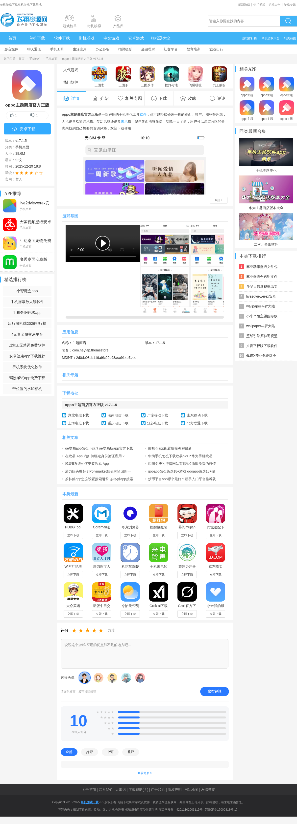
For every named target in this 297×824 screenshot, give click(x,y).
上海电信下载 (78, 423)
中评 (110, 752)
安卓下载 (23, 129)
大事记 (120, 790)
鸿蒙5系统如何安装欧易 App (87, 464)
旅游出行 (216, 49)
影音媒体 (11, 49)
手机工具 (57, 49)
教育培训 (193, 49)
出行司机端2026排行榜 (27, 323)
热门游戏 (259, 4)
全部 (69, 752)
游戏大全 (274, 4)
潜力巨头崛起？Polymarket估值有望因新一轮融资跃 (98, 471)
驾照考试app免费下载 (27, 378)
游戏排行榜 (249, 38)
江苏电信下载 (157, 423)
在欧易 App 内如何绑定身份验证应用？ (95, 456)
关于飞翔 (89, 790)
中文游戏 (111, 38)
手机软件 (35, 59)
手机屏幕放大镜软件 (27, 302)
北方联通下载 (197, 423)
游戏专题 (290, 4)
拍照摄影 (125, 49)
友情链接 (208, 790)
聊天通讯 (34, 49)
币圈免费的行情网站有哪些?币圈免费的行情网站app (182, 464)
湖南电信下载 (118, 415)
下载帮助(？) (138, 790)
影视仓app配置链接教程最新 (170, 448)
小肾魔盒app (27, 291)
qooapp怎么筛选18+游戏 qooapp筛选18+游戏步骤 (181, 471)
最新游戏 (244, 4)
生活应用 (80, 49)
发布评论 (215, 691)
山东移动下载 (197, 415)
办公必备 (102, 49)
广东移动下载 (157, 415)
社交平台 (171, 49)
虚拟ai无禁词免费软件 (27, 345)
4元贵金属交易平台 (27, 334)
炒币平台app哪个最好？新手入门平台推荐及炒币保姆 (182, 479)
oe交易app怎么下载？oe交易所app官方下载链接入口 (99, 448)
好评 (89, 752)
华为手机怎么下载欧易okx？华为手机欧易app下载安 (180, 456)
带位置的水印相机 (27, 389)
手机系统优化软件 (27, 367)
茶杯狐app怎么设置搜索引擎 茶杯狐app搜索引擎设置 (99, 479)
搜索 (288, 21)
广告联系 (158, 790)
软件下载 (62, 38)
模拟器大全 (161, 38)
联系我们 (106, 790)
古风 (124, 121)
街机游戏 (87, 38)
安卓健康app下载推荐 (27, 356)
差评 (130, 752)
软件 (143, 114)
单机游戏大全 (270, 38)
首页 (12, 38)
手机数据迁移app (27, 312)
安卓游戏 (136, 38)
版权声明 (175, 790)
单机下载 (37, 38)
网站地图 (191, 790)
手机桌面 (51, 59)
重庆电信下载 (118, 423)
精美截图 (290, 38)
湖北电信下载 (78, 415)
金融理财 (148, 49)
